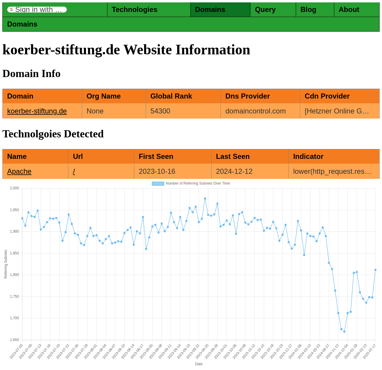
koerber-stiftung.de (37, 111)
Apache (19, 171)
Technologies (135, 9)
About (349, 9)
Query (265, 9)
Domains (210, 9)
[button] (37, 10)
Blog (308, 9)
